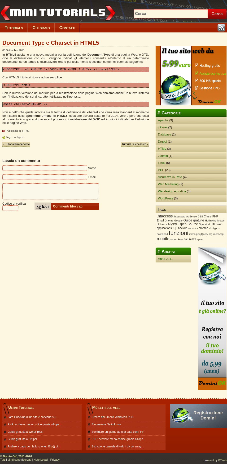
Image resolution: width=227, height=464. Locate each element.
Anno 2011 (165, 259)
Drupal (162, 141)
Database (164, 134)
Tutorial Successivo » (135, 146)
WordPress (165, 198)
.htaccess (165, 216)
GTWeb (222, 460)
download (162, 234)
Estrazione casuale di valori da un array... (117, 446)
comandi (193, 228)
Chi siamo (41, 27)
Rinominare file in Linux (106, 424)
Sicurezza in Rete (170, 177)
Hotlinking (210, 220)
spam (200, 239)
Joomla (163, 156)
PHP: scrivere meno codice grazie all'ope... (34, 424)
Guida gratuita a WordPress (25, 431)
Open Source (188, 224)
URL (213, 224)
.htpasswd (179, 216)
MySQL (173, 224)
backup (182, 228)
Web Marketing (168, 184)
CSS (200, 216)
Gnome (169, 220)
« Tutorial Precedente (16, 146)
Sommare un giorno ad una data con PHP (118, 431)
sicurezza (190, 239)
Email (160, 220)
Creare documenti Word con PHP (113, 417)
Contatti (67, 27)
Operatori (204, 224)
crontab (203, 228)
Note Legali (41, 459)
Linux (161, 163)
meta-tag (218, 234)
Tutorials (14, 27)
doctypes (18, 139)
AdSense (191, 216)
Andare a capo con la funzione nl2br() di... (34, 446)
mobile (163, 238)
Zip (175, 228)
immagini (194, 234)
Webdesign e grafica (172, 191)
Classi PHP (211, 216)
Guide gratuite (193, 220)
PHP (161, 170)
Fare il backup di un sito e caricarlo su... (32, 417)
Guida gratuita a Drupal (22, 439)
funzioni (178, 233)
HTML (25, 132)
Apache (163, 120)
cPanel (162, 127)
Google (178, 220)
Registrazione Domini (208, 415)
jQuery (204, 234)
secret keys (176, 239)
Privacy (55, 459)
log (211, 234)
